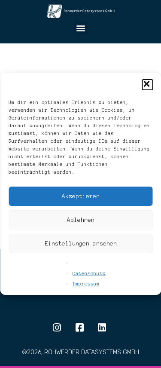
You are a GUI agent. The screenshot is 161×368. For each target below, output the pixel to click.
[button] (147, 85)
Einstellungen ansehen (81, 243)
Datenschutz (89, 273)
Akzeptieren (81, 196)
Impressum (86, 283)
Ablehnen (80, 220)
